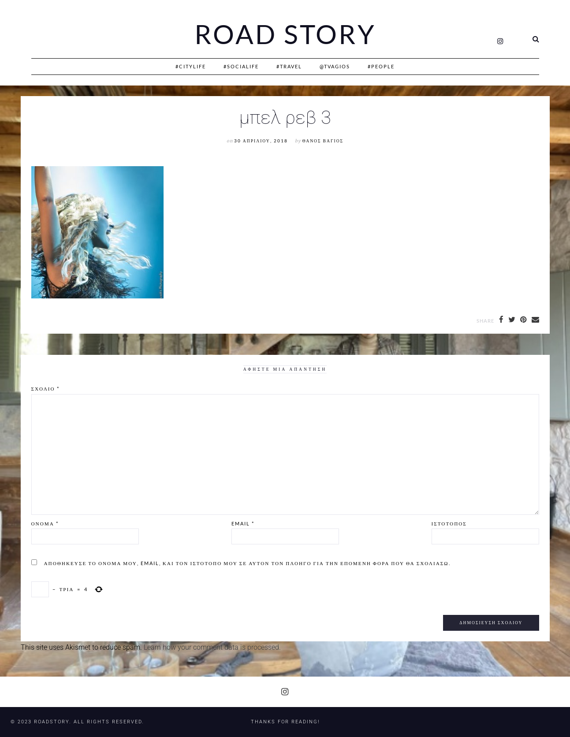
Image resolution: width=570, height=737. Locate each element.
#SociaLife (241, 66)
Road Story (285, 34)
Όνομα (45, 523)
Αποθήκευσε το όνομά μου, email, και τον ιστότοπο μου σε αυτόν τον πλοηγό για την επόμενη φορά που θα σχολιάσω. (247, 563)
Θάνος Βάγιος (322, 140)
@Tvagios (335, 66)
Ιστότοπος (449, 523)
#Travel (289, 66)
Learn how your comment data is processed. (212, 647)
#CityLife (190, 66)
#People (381, 66)
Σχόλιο (45, 388)
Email (242, 523)
